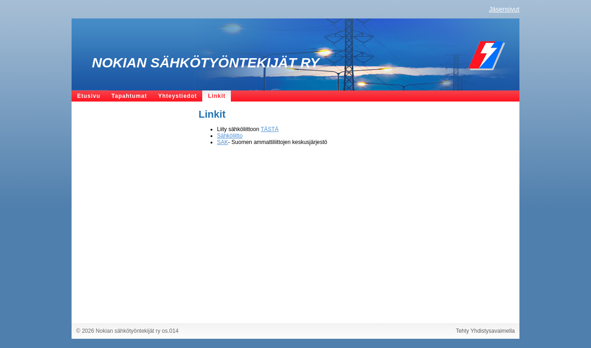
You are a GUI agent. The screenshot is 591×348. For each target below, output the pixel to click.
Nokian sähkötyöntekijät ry (206, 62)
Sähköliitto (229, 135)
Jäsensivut (504, 9)
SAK (222, 142)
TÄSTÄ (270, 129)
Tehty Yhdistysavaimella (485, 331)
